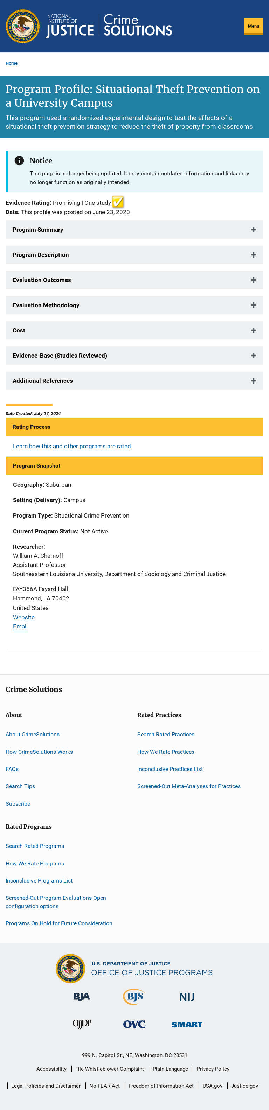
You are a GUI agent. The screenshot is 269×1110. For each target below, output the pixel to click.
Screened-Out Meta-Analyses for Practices (189, 786)
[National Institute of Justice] (187, 1002)
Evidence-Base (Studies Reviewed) (60, 355)
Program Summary (38, 229)
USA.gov (212, 1086)
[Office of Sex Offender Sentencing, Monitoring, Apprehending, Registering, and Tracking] (187, 1028)
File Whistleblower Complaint (109, 1069)
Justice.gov (244, 1086)
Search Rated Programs (35, 846)
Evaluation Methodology (46, 305)
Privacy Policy (213, 1069)
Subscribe (18, 803)
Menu (253, 26)
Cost (19, 330)
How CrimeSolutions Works (39, 752)
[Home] (109, 26)
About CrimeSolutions (33, 734)
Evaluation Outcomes (42, 279)
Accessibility (51, 1069)
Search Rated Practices (165, 734)
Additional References (43, 380)
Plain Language (170, 1069)
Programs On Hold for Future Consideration (59, 923)
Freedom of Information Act (161, 1086)
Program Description (41, 254)
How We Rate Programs (35, 863)
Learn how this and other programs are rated (72, 446)
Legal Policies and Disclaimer (46, 1086)
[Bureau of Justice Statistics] (134, 1006)
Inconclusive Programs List (39, 880)
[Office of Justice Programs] (23, 26)
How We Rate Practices (165, 752)
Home (12, 63)
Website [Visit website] (24, 617)
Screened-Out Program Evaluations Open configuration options (56, 901)
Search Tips (20, 786)
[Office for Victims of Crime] (134, 1029)
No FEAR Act (104, 1086)
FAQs (12, 769)
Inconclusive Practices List (170, 769)
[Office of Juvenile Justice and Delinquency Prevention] (82, 1030)
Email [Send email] (20, 626)
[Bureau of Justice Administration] (82, 1002)
